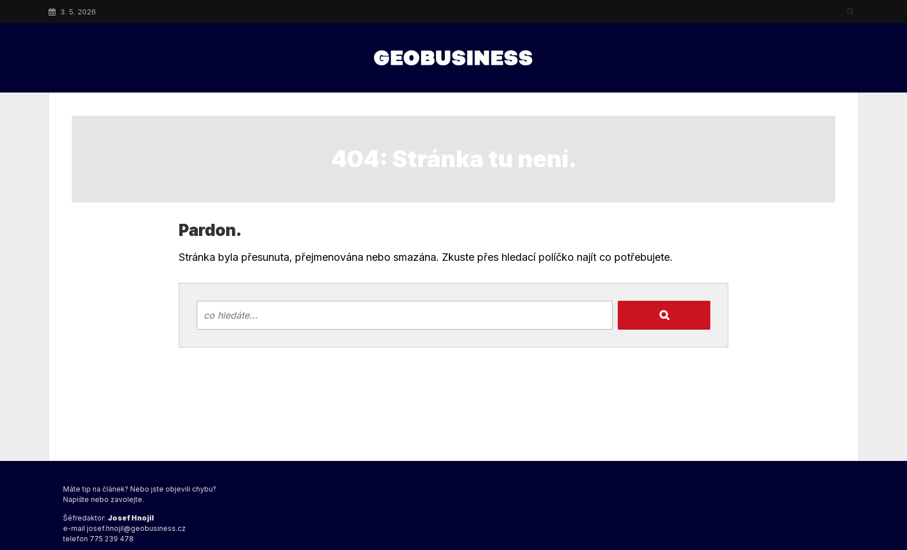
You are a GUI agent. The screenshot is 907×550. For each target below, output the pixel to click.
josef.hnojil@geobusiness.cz (136, 528)
